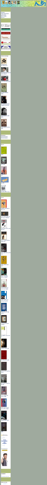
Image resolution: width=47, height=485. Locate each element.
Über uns (2, 17)
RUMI (2, 431)
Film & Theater (3, 16)
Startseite (3, 12)
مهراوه (2, 154)
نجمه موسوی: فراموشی (5, 348)
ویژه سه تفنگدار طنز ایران (5, 191)
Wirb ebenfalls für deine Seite (5, 476)
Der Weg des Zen (4, 65)
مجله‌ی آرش (3, 164)
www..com (5, 483)
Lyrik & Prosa (3, 14)
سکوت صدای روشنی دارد (5, 359)
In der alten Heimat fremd (5, 81)
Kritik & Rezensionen (5, 13)
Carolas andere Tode (5, 420)
